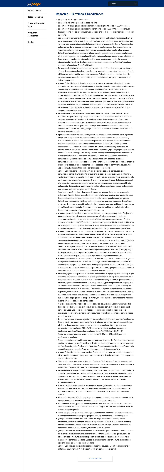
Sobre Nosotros (35, 17)
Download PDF (95, 459)
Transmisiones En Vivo (35, 25)
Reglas (30, 42)
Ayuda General (34, 10)
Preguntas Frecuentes (32, 34)
